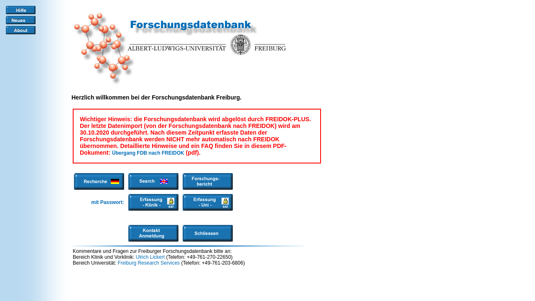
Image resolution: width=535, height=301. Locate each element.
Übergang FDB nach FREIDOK (148, 153)
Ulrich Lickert (150, 257)
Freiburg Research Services (148, 263)
